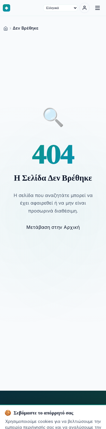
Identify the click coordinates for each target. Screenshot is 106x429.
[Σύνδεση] (84, 8)
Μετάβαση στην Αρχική (53, 227)
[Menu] (97, 8)
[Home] (5, 28)
